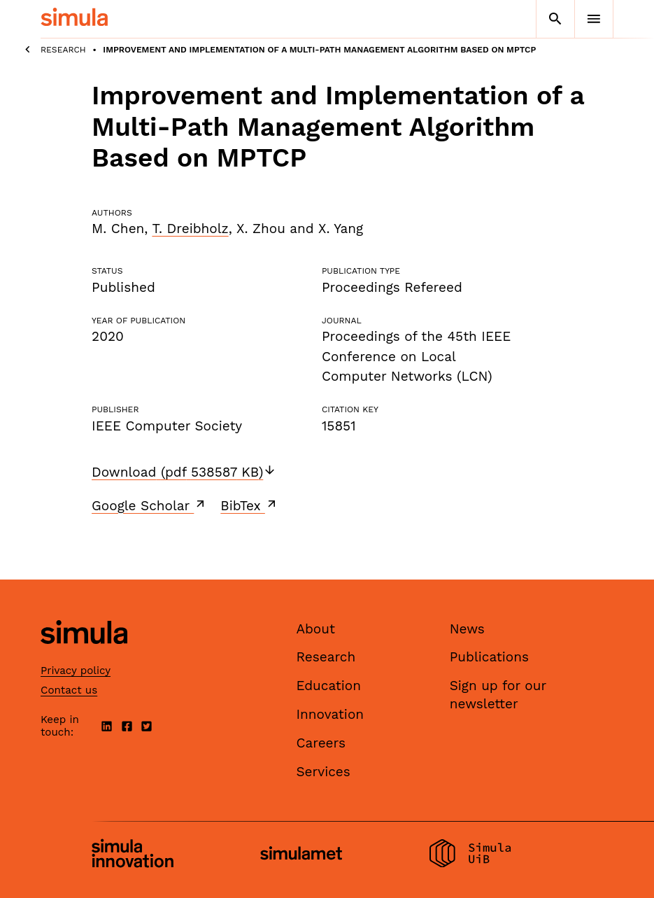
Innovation (330, 714)
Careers (321, 743)
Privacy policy (76, 670)
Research (63, 49)
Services (323, 772)
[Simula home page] (84, 655)
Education (328, 686)
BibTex (249, 505)
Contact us (69, 690)
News (467, 629)
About (315, 629)
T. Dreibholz (190, 228)
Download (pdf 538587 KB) (184, 472)
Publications (489, 657)
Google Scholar (149, 505)
